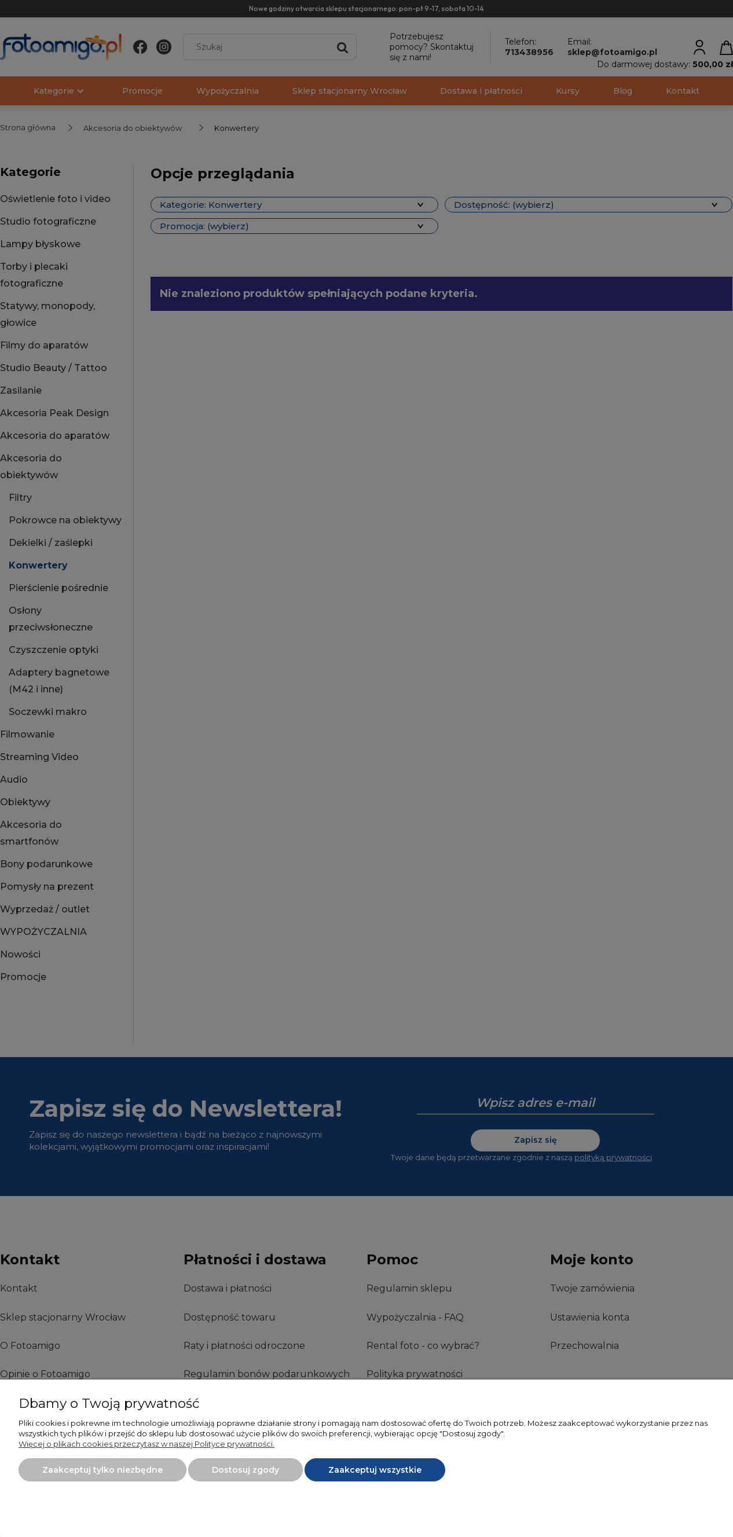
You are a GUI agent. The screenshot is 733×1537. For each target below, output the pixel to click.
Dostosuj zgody (245, 1470)
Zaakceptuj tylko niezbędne (102, 1470)
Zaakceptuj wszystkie (375, 1470)
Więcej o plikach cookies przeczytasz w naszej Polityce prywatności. (146, 1443)
